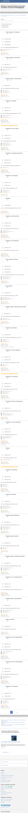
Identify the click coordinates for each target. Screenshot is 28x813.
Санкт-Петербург (13, 4)
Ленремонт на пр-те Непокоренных (14, 661)
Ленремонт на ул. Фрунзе (12, 686)
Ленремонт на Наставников (12, 240)
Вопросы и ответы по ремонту (7, 799)
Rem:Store (8, 198)
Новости (2, 773)
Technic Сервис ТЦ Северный (13, 32)
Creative (19, 4)
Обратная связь (4, 794)
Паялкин (8, 448)
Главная (2, 772)
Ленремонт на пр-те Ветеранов (13, 422)
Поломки (2, 802)
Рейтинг (2, 789)
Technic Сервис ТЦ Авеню (12, 259)
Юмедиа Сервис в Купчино (12, 536)
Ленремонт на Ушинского (12, 376)
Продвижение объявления (6, 792)
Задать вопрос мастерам (6, 800)
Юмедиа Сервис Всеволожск (12, 515)
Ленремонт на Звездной (11, 469)
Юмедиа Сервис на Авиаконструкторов (15, 556)
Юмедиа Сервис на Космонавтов (13, 78)
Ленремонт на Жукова (11, 100)
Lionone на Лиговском (11, 494)
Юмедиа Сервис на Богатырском (13, 598)
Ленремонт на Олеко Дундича (13, 350)
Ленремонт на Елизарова (12, 175)
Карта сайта (3, 778)
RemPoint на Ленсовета (11, 327)
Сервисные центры (5, 4)
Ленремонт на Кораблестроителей (14, 153)
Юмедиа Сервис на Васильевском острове (16, 306)
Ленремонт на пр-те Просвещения (14, 637)
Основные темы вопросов (6, 780)
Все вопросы (6, 752)
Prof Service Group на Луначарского (14, 401)
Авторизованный (5, 25)
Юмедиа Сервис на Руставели (13, 57)
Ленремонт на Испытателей (12, 216)
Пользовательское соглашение (7, 775)
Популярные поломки (5, 781)
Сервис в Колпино (10, 619)
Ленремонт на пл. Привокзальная (14, 577)
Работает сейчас (5, 27)
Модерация (3, 791)
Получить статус (4, 786)
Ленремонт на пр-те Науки (12, 128)
